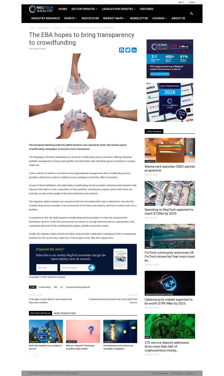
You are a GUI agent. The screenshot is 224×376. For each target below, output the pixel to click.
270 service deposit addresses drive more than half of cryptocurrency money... (167, 346)
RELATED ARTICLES (40, 313)
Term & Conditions (159, 373)
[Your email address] (76, 267)
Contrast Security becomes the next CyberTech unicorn (113, 301)
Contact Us (190, 373)
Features (146, 9)
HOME (62, 9)
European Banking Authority (78, 287)
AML (147, 337)
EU (62, 287)
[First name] (47, 267)
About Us (178, 18)
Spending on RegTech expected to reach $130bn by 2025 (169, 211)
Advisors (149, 247)
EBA (55, 287)
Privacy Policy (176, 373)
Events (70, 18)
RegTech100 (90, 18)
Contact (192, 2)
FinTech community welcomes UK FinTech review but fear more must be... (170, 256)
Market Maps (114, 18)
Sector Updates (84, 9)
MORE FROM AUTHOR (65, 313)
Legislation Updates (118, 9)
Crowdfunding (44, 287)
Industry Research (45, 18)
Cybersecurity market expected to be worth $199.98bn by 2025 (169, 301)
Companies (34, 342)
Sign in (181, 2)
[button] (191, 13)
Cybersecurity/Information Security (159, 294)
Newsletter (139, 18)
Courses (159, 18)
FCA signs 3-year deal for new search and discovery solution (50, 301)
